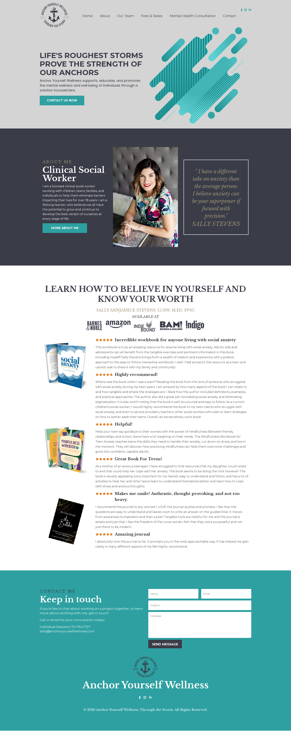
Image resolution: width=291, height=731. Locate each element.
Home (87, 16)
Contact (229, 16)
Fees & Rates (152, 16)
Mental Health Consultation (193, 16)
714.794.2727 (80, 627)
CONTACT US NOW (62, 100)
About (105, 16)
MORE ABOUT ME (65, 228)
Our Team (125, 16)
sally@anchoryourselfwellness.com (68, 631)
